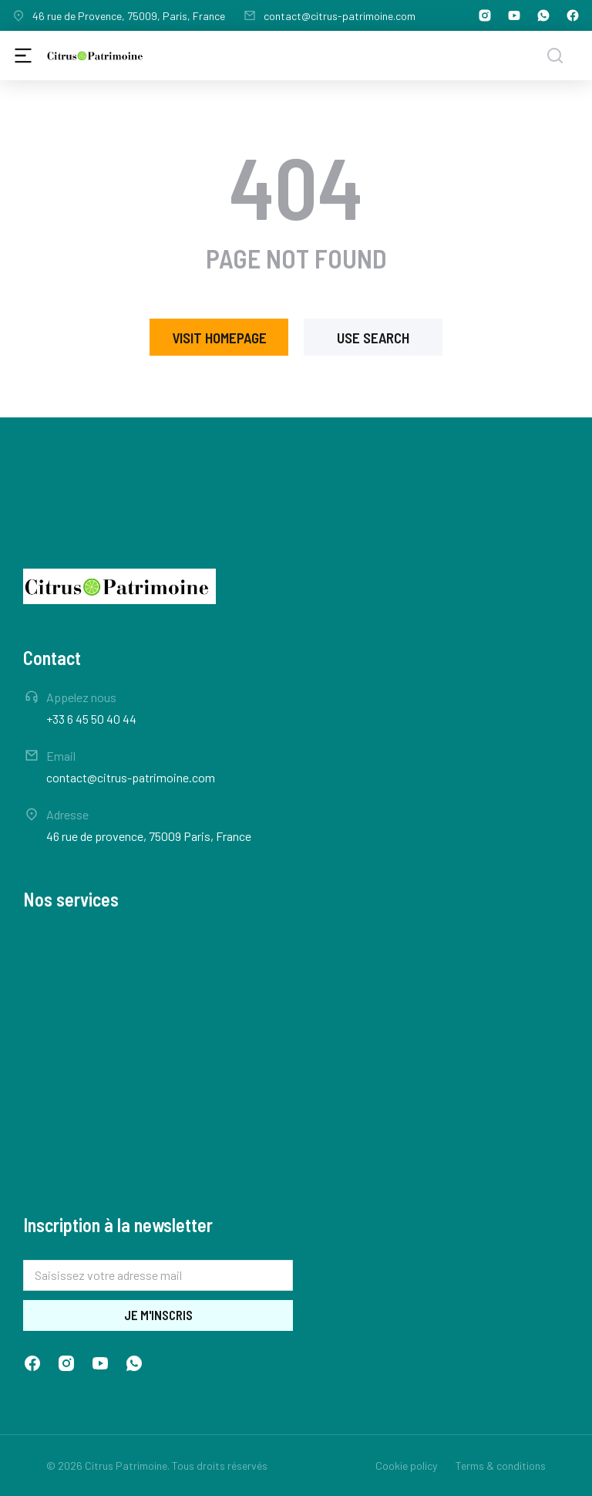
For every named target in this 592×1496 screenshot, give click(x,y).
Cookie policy (406, 1465)
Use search (373, 337)
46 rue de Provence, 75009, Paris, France (128, 15)
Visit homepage (219, 337)
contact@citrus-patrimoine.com (339, 15)
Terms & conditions (501, 1465)
